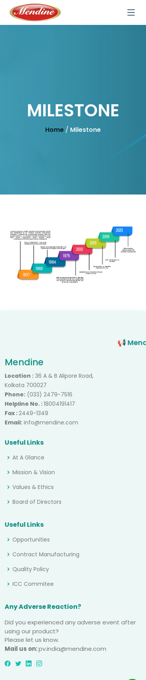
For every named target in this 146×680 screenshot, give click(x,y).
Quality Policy (30, 569)
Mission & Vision (33, 472)
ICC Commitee (33, 584)
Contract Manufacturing (45, 554)
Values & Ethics (33, 487)
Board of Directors (37, 502)
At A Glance (28, 457)
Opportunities (31, 539)
